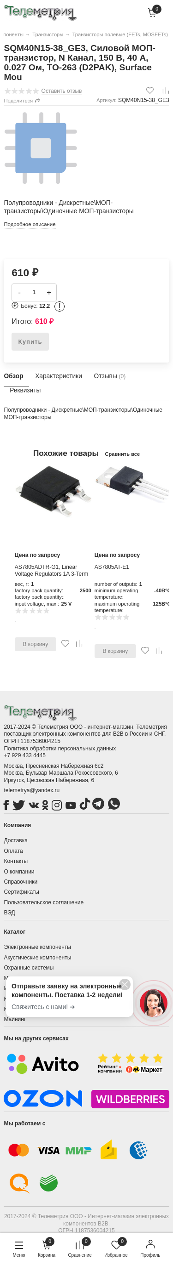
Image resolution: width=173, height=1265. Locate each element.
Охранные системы (29, 967)
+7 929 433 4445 (24, 755)
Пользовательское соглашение (44, 902)
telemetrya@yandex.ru (32, 790)
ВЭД (9, 912)
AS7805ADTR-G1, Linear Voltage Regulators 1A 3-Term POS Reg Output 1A (51, 574)
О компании (19, 871)
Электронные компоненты (37, 947)
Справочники (20, 882)
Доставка (16, 840)
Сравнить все (122, 454)
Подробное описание (29, 224)
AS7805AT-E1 (112, 567)
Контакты (16, 861)
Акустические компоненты (37, 957)
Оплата (13, 851)
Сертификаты (21, 892)
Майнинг (15, 1019)
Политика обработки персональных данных (60, 748)
